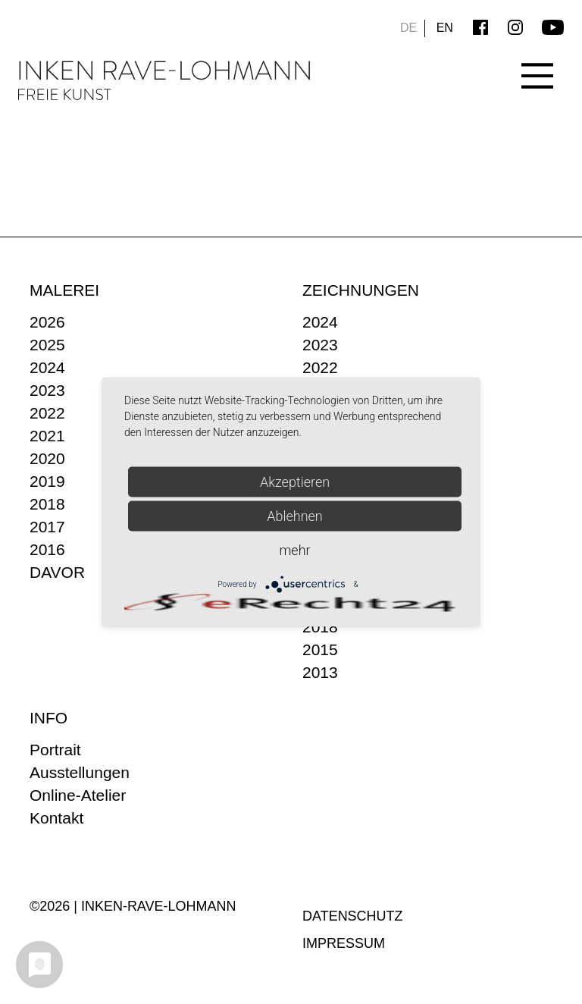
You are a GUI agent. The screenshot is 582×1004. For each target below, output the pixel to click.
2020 (47, 458)
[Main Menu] (537, 64)
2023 (47, 390)
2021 (47, 435)
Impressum (343, 943)
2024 (47, 367)
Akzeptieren (295, 482)
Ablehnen (295, 516)
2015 (320, 649)
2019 (47, 481)
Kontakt (56, 818)
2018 (47, 504)
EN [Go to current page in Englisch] (444, 27)
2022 (47, 413)
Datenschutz (352, 916)
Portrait (55, 749)
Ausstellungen (80, 772)
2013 (320, 672)
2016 (47, 549)
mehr (294, 550)
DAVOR (57, 572)
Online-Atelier (78, 795)
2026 (47, 322)
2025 (47, 344)
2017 (47, 526)
